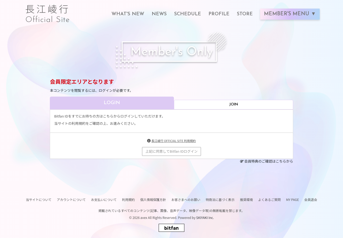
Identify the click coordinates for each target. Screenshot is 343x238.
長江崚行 (47, 11)
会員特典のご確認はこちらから (268, 161)
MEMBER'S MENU (287, 14)
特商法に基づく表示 (220, 199)
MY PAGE (292, 199)
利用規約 (128, 199)
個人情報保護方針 (153, 199)
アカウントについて (71, 199)
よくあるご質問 (269, 199)
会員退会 (310, 199)
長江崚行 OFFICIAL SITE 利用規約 (173, 140)
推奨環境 (246, 199)
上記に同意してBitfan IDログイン (171, 151)
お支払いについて (104, 199)
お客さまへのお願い (185, 199)
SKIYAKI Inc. (205, 217)
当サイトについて (38, 199)
